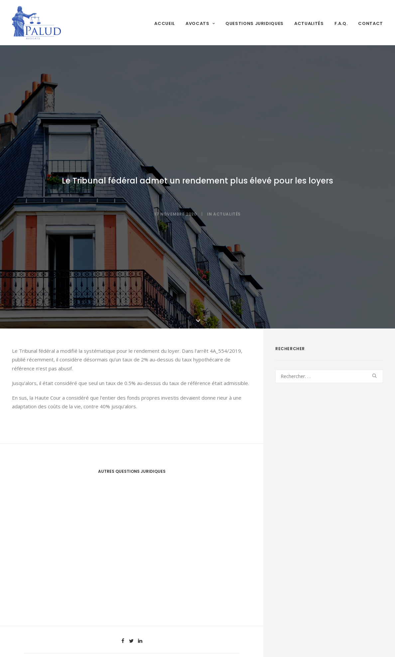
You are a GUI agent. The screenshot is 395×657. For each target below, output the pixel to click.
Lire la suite (41, 615)
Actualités (309, 23)
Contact (370, 23)
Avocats (200, 23)
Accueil (164, 23)
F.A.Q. (341, 23)
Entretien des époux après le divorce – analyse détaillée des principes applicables (65, 588)
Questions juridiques (254, 23)
